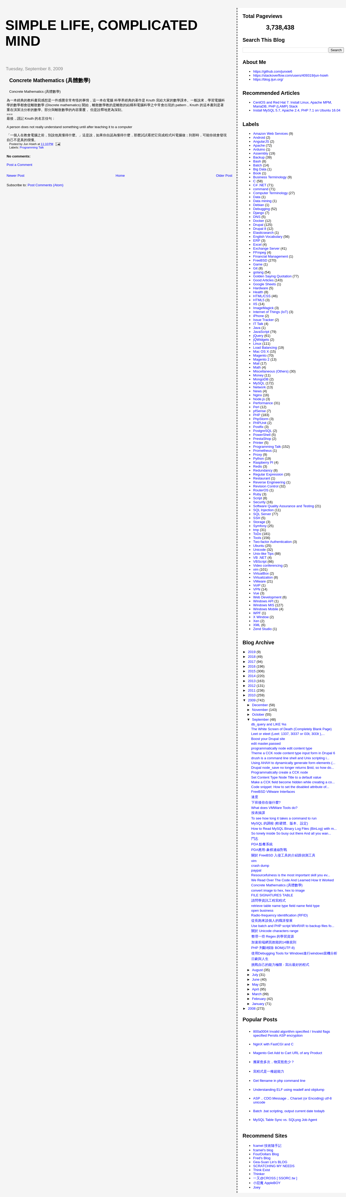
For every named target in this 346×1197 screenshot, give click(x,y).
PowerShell (262, 435)
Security (259, 502)
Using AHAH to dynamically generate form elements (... (293, 763)
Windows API (263, 601)
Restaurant (261, 478)
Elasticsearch (263, 233)
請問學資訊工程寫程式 (268, 900)
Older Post (224, 176)
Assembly (260, 153)
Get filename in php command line (279, 1081)
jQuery (258, 336)
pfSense (259, 411)
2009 (252, 700)
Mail (256, 363)
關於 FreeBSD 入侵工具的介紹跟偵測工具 (283, 855)
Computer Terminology (270, 193)
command (260, 189)
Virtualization (263, 577)
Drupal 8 (259, 229)
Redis (257, 466)
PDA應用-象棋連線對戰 (269, 850)
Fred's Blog (261, 1158)
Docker (258, 221)
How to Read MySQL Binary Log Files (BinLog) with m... (294, 829)
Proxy (257, 455)
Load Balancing (265, 348)
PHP (256, 415)
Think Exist (261, 1170)
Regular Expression (268, 474)
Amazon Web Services (270, 134)
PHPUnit (259, 423)
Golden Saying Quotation (272, 276)
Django (258, 213)
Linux (257, 344)
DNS (256, 217)
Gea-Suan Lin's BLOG (270, 1162)
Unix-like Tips (263, 554)
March (257, 994)
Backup (259, 157)
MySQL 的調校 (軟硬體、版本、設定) (279, 823)
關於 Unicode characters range (274, 931)
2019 (252, 652)
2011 (252, 690)
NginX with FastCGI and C (273, 1044)
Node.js (259, 399)
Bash (257, 161)
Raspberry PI (263, 462)
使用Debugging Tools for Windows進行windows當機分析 (294, 953)
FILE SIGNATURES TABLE (272, 895)
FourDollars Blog (266, 1154)
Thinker (259, 1174)
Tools (257, 538)
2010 (252, 695)
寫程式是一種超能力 (268, 1071)
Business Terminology (269, 177)
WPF (257, 613)
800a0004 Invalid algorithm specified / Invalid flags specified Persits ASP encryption (291, 1033)
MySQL (259, 383)
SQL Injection (263, 510)
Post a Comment (19, 165)
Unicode (259, 550)
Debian (258, 205)
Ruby (257, 494)
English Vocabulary (268, 237)
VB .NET (260, 558)
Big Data (259, 169)
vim (255, 569)
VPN (256, 589)
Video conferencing (268, 565)
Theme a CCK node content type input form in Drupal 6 (293, 753)
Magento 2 (261, 359)
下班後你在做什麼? (266, 802)
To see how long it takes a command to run (284, 818)
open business (262, 910)
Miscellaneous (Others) (271, 371)
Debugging (261, 209)
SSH (256, 518)
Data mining (262, 201)
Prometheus (262, 451)
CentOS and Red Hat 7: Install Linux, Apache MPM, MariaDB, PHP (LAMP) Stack (292, 104)
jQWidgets (261, 340)
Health (258, 292)
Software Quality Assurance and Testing (283, 506)
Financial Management (270, 256)
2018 (252, 657)
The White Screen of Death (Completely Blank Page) (291, 729)
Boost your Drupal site (268, 739)
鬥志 (254, 839)
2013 (252, 681)
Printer (258, 443)
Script (257, 498)
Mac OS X (261, 351)
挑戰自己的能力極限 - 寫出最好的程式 (280, 965)
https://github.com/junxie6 (272, 71)
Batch (257, 165)
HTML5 (259, 300)
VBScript (260, 561)
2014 (252, 676)
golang (258, 272)
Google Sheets (264, 284)
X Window (261, 617)
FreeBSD (260, 260)
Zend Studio (262, 629)
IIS (255, 304)
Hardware (260, 288)
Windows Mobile (265, 609)
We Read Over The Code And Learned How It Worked (292, 880)
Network (259, 387)
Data (256, 197)
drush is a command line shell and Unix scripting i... (290, 758)
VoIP (256, 585)
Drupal (258, 225)
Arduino (259, 149)
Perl (256, 407)
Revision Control (265, 486)
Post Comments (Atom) (45, 185)
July (255, 975)
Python (258, 458)
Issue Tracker (263, 320)
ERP (256, 241)
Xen (256, 621)
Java (256, 328)
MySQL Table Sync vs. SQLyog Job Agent (285, 1120)
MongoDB (260, 379)
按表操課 (258, 813)
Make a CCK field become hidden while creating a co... (293, 782)
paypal (256, 870)
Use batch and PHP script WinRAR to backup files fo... (292, 926)
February (259, 999)
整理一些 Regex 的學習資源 (272, 936)
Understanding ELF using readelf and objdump (288, 1090)
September (261, 719)
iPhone (258, 316)
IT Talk (258, 324)
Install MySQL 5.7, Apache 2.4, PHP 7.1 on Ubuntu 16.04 (296, 110)
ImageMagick (263, 308)
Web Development (267, 597)
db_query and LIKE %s (268, 724)
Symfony (260, 526)
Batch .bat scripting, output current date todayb (289, 1111)
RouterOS (260, 490)
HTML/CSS (262, 296)
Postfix (258, 427)
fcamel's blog (263, 1150)
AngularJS (261, 141)
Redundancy (262, 470)
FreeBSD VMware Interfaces (273, 792)
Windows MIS (263, 605)
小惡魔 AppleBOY (266, 1183)
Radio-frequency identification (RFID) (279, 915)
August (258, 970)
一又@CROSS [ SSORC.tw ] (275, 1178)
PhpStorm (260, 419)
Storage (259, 522)
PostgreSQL (262, 431)
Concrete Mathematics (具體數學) (49, 80)
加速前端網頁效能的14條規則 (273, 942)
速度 (254, 797)
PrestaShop (262, 439)
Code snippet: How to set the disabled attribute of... (290, 787)
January (258, 1004)
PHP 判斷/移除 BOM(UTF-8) (273, 948)
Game (257, 264)
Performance (263, 403)
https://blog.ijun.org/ (268, 79)
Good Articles (263, 280)
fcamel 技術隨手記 (267, 1146)
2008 (252, 1008)
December (260, 705)
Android (259, 137)
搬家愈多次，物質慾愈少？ (273, 1062)
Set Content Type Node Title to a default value (286, 777)
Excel (257, 244)
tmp (256, 530)
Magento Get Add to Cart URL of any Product (287, 1053)
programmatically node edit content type (281, 748)
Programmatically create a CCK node (279, 772)
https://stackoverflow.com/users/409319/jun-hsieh (290, 75)
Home (120, 176)
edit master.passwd (266, 744)
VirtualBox (261, 573)
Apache (259, 145)
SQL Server (262, 514)
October (258, 714)
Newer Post (15, 176)
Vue (256, 593)
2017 (252, 662)
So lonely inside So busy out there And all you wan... (291, 833)
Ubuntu (258, 546)
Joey (256, 1187)
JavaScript (261, 332)
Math (257, 367)
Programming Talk (32, 147)
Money (258, 375)
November (260, 710)
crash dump (260, 866)
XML (256, 625)
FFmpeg (259, 252)
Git (255, 268)
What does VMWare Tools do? (274, 808)
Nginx (257, 395)
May (256, 984)
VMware (259, 581)
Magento (260, 355)
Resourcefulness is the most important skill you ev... (290, 875)
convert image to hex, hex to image (278, 890)
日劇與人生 (259, 959)
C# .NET (259, 185)
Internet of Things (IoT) (270, 312)
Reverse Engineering (269, 482)
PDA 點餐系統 (262, 844)
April (256, 989)
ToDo (257, 534)
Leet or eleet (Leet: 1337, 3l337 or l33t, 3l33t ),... (288, 734)
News (257, 391)
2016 (252, 666)
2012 (252, 686)
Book (257, 173)
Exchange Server (266, 248)
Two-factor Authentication (272, 542)
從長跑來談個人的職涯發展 (272, 921)
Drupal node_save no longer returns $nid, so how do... (292, 768)
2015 (252, 671)
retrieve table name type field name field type (285, 906)
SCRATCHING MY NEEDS (273, 1166)
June (256, 979)
